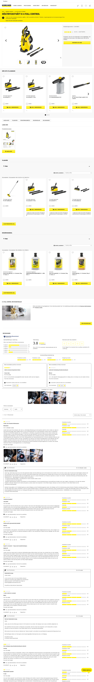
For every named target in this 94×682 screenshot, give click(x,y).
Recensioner (46, 104)
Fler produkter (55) (9, 191)
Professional (27, 5)
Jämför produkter (58, 157)
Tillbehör (14, 104)
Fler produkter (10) (9, 247)
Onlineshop (53, 5)
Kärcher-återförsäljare (85, 260)
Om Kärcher (45, 5)
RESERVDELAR (36, 104)
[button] (6, 40)
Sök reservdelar (85, 277)
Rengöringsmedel (25, 104)
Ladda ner (6, 104)
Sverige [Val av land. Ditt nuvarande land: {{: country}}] (5, 1)
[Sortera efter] (78, 157)
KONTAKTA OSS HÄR (77, 42)
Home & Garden (17, 5)
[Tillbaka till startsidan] (7, 5)
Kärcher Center (38, 261)
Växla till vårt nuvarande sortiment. (14, 20)
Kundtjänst (36, 5)
